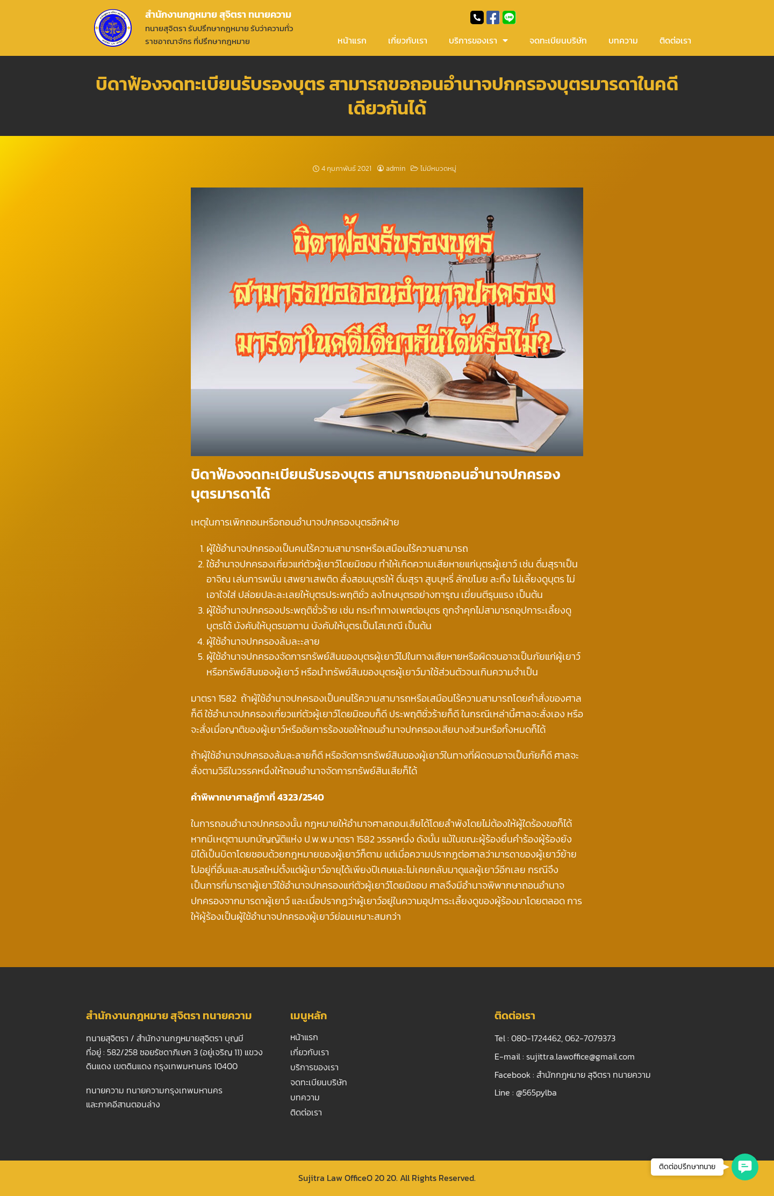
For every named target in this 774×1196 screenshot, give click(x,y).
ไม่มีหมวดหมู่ (438, 168)
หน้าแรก (352, 40)
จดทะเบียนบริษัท (558, 40)
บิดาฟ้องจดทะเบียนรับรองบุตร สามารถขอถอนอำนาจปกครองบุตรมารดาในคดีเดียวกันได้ (387, 95)
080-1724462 (536, 1038)
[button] (745, 1167)
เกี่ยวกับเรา (407, 40)
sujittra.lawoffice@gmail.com (580, 1056)
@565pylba (536, 1092)
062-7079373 (590, 1038)
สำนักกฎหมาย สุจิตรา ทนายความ (593, 1074)
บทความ (623, 40)
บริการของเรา (478, 40)
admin (395, 168)
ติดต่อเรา (675, 40)
